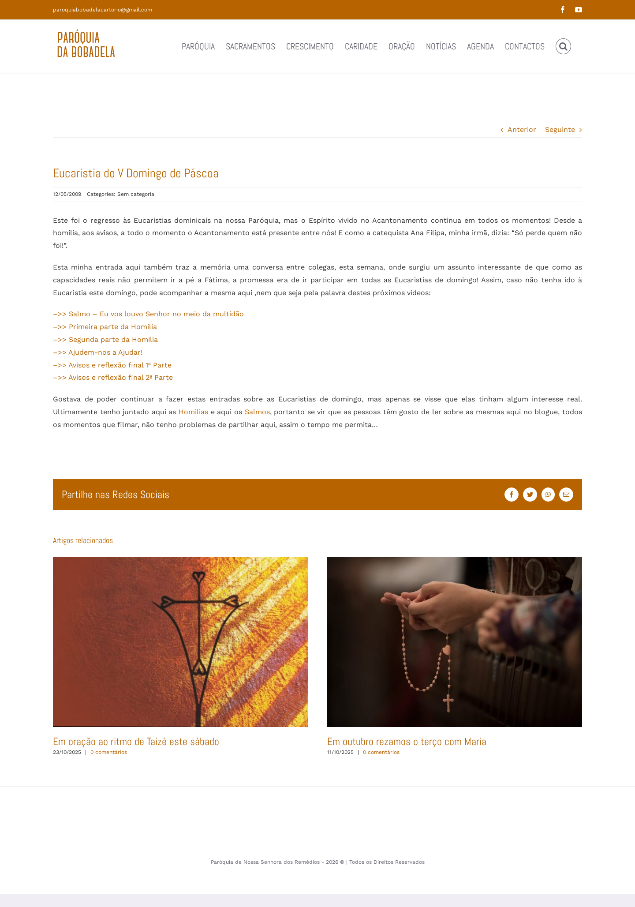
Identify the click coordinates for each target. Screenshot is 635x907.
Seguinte (560, 129)
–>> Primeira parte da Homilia (105, 326)
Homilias (193, 412)
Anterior (522, 129)
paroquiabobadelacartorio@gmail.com (102, 10)
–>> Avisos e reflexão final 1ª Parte (112, 365)
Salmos (257, 412)
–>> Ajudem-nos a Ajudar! (97, 352)
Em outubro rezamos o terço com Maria (406, 741)
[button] (563, 46)
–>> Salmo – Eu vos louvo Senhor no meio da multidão (148, 314)
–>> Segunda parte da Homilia (105, 339)
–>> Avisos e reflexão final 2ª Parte (113, 377)
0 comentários (108, 752)
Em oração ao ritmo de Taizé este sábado (136, 741)
